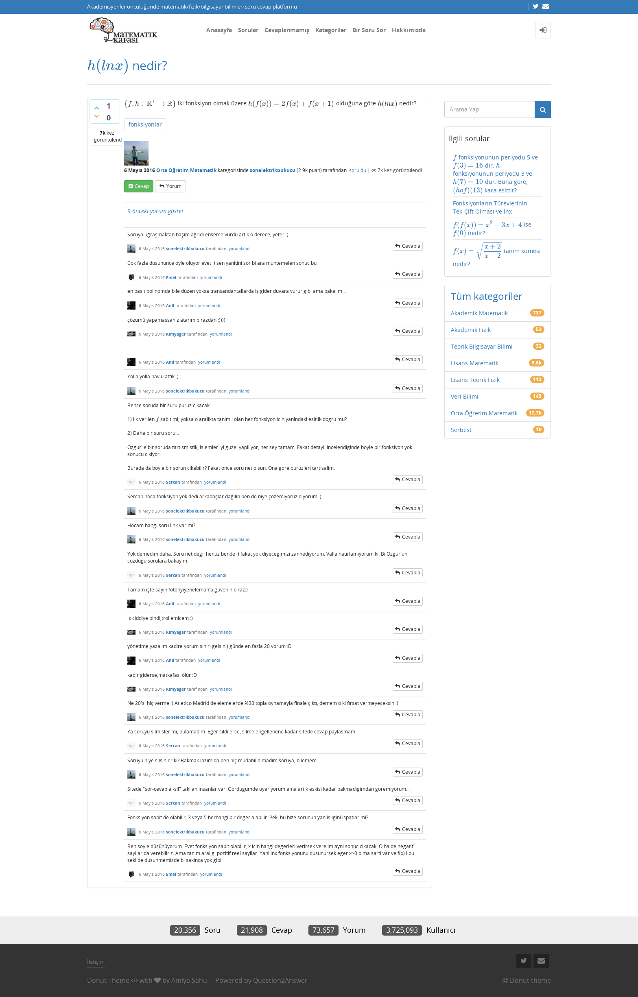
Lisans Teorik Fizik (475, 380)
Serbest (461, 430)
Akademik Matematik (479, 313)
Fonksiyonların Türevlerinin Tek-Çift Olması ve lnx (490, 207)
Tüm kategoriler (486, 296)
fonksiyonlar (145, 124)
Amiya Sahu (189, 980)
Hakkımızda (409, 30)
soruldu (357, 170)
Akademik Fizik (471, 330)
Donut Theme (108, 980)
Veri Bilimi (464, 396)
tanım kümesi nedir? (497, 255)
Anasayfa (219, 30)
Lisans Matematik (474, 363)
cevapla (411, 245)
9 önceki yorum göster (155, 211)
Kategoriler (330, 30)
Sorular (248, 30)
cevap (142, 186)
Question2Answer (280, 980)
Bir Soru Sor (369, 30)
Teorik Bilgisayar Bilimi (482, 346)
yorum (173, 186)
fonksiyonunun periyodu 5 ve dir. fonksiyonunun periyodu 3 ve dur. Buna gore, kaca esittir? (495, 173)
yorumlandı (240, 248)
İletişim (96, 961)
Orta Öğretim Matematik (186, 170)
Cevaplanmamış (286, 30)
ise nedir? (492, 228)
